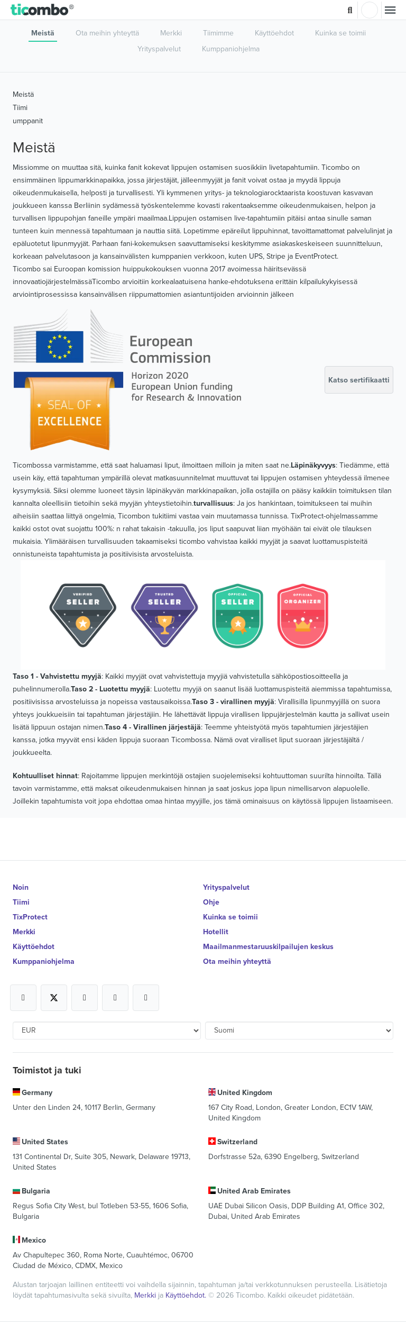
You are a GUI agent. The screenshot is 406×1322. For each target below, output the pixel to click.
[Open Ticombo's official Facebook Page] (23, 997)
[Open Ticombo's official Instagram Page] (84, 997)
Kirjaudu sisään (369, 10)
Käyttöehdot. (186, 1295)
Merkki (171, 33)
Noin (21, 887)
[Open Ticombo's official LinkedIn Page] (146, 997)
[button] (43, 10)
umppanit (28, 120)
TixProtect (30, 916)
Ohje (211, 902)
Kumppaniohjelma (231, 48)
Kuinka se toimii (340, 33)
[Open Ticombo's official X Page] (54, 997)
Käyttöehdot (274, 33)
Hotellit (215, 931)
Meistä (42, 33)
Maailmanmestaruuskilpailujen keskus (268, 946)
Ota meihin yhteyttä (107, 33)
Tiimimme (218, 33)
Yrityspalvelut (159, 48)
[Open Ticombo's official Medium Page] (115, 997)
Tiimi (20, 107)
